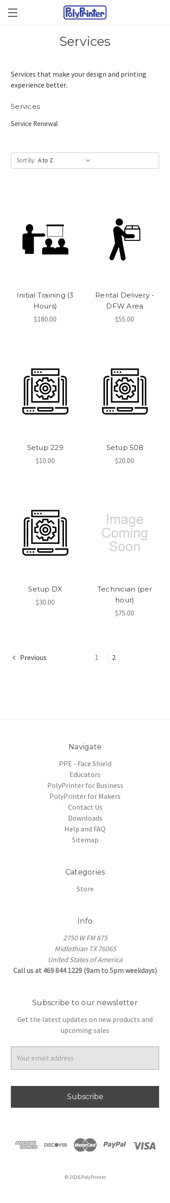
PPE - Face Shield (85, 763)
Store (85, 888)
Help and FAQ (85, 828)
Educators (85, 774)
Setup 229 (45, 447)
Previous (29, 657)
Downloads (85, 817)
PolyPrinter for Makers (85, 796)
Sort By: (26, 160)
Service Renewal (34, 123)
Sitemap (85, 839)
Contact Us (85, 807)
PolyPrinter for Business (85, 785)
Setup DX (45, 589)
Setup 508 (125, 447)
